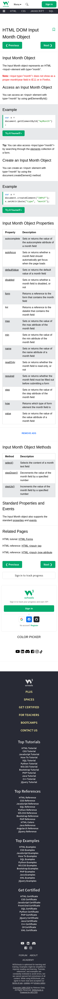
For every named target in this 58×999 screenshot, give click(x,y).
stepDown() (11, 472)
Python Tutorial (29, 763)
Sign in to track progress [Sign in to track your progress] (29, 575)
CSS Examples (27, 849)
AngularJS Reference (27, 828)
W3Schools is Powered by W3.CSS (31, 991)
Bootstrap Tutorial (29, 769)
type (7, 403)
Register (34, 625)
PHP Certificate (29, 914)
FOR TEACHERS (29, 715)
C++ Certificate (29, 924)
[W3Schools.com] (29, 684)
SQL (51, 11)
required (9, 376)
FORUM (23, 955)
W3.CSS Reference (27, 812)
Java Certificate (29, 920)
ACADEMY (28, 960)
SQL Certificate (29, 908)
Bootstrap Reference (27, 816)
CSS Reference (27, 800)
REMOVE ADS (29, 433)
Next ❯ (48, 45)
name (8, 348)
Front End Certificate (29, 905)
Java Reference (27, 825)
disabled (9, 280)
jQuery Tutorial (29, 782)
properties (18, 520)
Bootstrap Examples (27, 868)
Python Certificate (29, 911)
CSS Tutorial (29, 751)
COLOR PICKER (29, 637)
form (7, 293)
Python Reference (27, 809)
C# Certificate (29, 927)
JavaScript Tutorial (29, 754)
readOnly (10, 362)
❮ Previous (12, 45)
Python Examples (27, 862)
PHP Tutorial (29, 772)
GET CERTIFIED (29, 707)
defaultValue (12, 270)
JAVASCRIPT (37, 11)
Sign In (29, 608)
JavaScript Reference (27, 803)
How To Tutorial (29, 757)
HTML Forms (26, 539)
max (7, 321)
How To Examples (27, 856)
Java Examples (27, 874)
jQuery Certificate (29, 917)
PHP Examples (27, 871)
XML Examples (27, 877)
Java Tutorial (29, 775)
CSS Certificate (29, 899)
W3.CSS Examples (27, 865)
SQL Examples (27, 859)
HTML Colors (27, 822)
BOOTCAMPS (29, 722)
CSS (23, 11)
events (33, 520)
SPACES (29, 699)
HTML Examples (27, 846)
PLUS (29, 692)
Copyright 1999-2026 (21, 988)
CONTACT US (29, 730)
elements (35, 149)
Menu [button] (17, 4)
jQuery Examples (27, 880)
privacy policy (39, 983)
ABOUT (34, 955)
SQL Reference (27, 806)
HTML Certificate (29, 896)
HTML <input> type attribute (37, 552)
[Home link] (6, 4)
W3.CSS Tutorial (29, 766)
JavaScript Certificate (29, 902)
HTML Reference (27, 797)
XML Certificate (29, 930)
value (8, 413)
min (7, 335)
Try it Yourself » (13, 133)
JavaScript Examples (27, 853)
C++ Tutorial (29, 778)
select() (9, 462)
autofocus (10, 252)
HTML (13, 11)
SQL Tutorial (29, 760)
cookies (27, 983)
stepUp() (10, 486)
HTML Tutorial (29, 748)
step (7, 389)
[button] (27, 4)
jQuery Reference (27, 831)
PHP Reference (27, 819)
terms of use (17, 983)
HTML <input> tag (31, 545)
